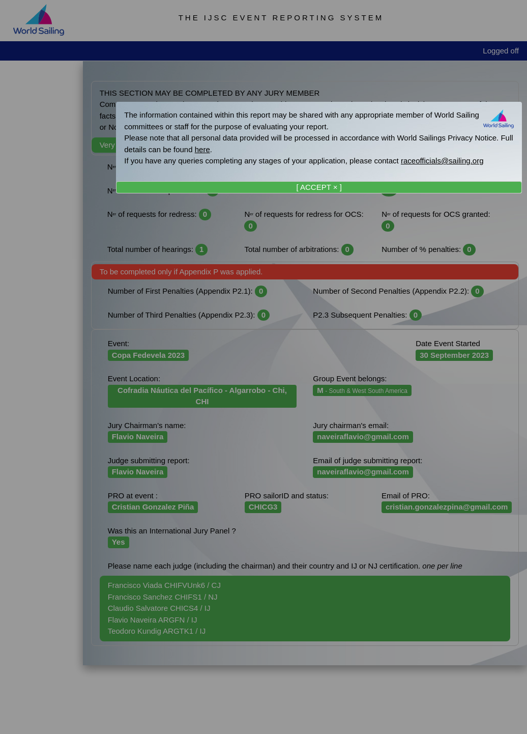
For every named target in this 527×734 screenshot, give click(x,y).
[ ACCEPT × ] (318, 187)
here (202, 149)
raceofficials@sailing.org (442, 160)
